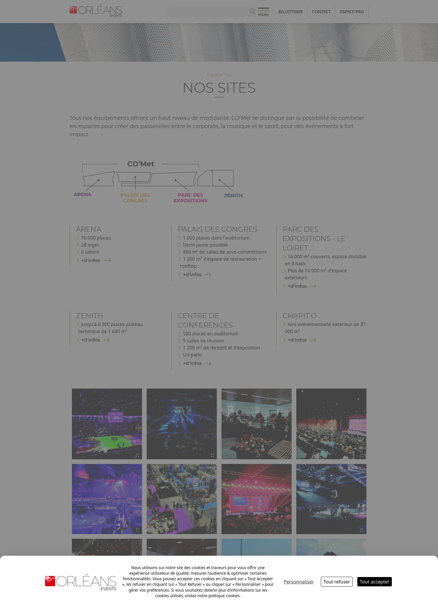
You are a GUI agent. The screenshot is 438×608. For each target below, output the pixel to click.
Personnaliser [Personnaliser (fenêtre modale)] (299, 581)
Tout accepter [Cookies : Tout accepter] (374, 581)
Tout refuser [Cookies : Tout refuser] (336, 581)
